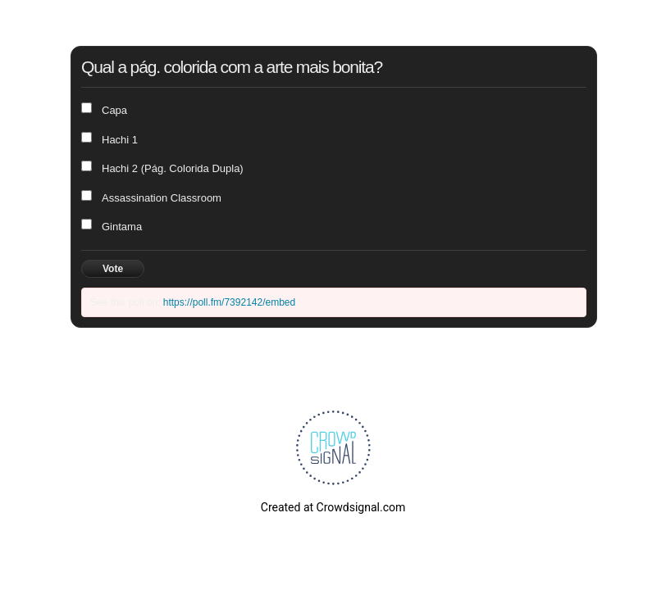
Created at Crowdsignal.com (333, 507)
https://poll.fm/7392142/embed (229, 302)
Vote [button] (113, 269)
